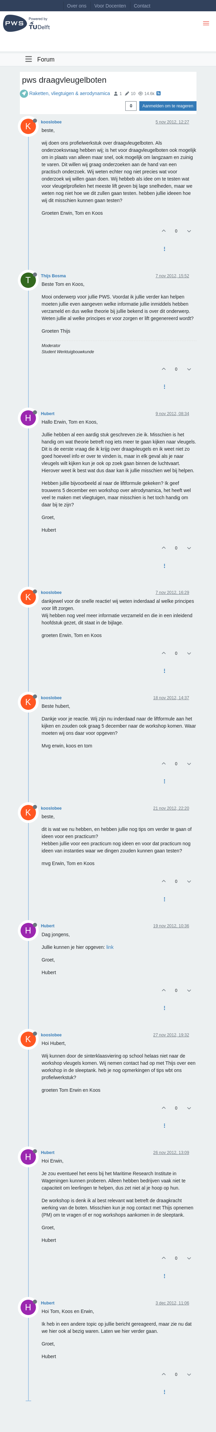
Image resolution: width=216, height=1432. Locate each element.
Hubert (47, 413)
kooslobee (51, 122)
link (110, 947)
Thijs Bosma (53, 276)
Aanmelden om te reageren (167, 106)
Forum (46, 59)
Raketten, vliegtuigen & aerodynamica (69, 93)
